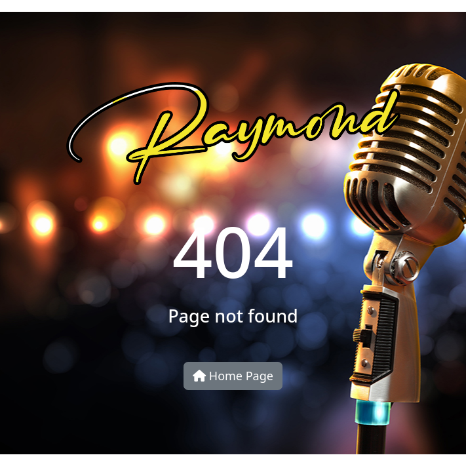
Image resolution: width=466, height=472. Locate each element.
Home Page (233, 376)
